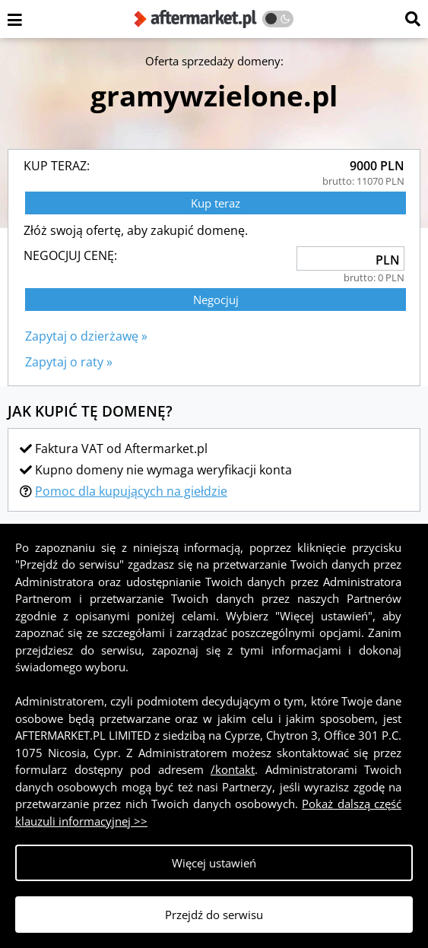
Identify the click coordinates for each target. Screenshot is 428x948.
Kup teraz (215, 203)
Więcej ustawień (214, 862)
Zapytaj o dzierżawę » (86, 336)
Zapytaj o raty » (69, 362)
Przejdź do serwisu (214, 914)
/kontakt (233, 769)
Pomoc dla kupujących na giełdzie (131, 491)
